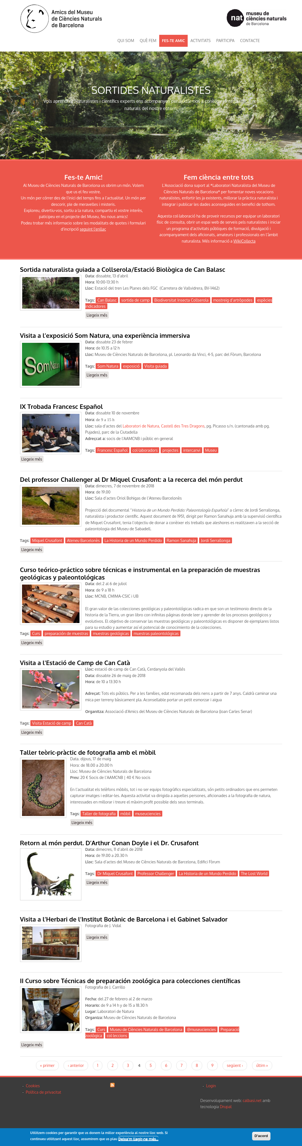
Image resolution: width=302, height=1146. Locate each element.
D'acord (261, 1136)
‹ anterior (76, 1065)
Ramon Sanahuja (181, 540)
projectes (170, 450)
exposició (131, 366)
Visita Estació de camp (51, 723)
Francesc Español (112, 450)
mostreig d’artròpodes (232, 300)
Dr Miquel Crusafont (115, 873)
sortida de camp (135, 300)
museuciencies (148, 813)
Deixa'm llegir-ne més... (138, 1139)
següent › (235, 1065)
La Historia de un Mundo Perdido (133, 540)
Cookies (33, 1085)
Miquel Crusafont (47, 540)
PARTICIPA (225, 40)
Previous (7, 105)
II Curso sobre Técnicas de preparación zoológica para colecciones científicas (130, 980)
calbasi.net (252, 1100)
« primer (47, 1065)
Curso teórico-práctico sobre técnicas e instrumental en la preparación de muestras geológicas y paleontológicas (140, 573)
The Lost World (254, 873)
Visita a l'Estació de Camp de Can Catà (75, 662)
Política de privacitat (43, 1092)
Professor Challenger (155, 873)
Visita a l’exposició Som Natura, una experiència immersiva (105, 335)
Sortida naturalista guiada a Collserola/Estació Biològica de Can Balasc (122, 269)
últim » (262, 1065)
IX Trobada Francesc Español (61, 406)
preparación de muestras (66, 633)
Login (211, 1085)
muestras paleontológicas (156, 633)
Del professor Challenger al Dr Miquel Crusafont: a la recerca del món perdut (131, 479)
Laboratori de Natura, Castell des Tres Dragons (164, 426)
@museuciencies (201, 1029)
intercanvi (191, 450)
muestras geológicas (111, 633)
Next (295, 105)
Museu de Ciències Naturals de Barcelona (146, 1029)
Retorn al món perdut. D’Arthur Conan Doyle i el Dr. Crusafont (109, 843)
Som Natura (107, 366)
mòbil (125, 813)
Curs (36, 633)
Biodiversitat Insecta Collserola (181, 300)
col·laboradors (145, 450)
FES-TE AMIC (173, 40)
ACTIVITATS (200, 40)
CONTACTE (250, 40)
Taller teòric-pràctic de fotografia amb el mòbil (88, 752)
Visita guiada (155, 366)
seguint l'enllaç (93, 229)
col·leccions (117, 1035)
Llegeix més (98, 314)
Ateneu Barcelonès (83, 540)
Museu (211, 450)
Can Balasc (107, 300)
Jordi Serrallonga (215, 540)
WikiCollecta (244, 241)
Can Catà (84, 723)
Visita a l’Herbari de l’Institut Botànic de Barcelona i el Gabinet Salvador (124, 919)
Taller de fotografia (98, 813)
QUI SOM (125, 40)
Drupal (225, 1106)
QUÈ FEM (148, 40)
